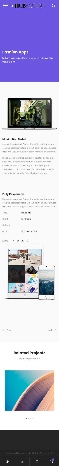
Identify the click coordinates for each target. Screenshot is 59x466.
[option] (29, 390)
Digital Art (26, 212)
